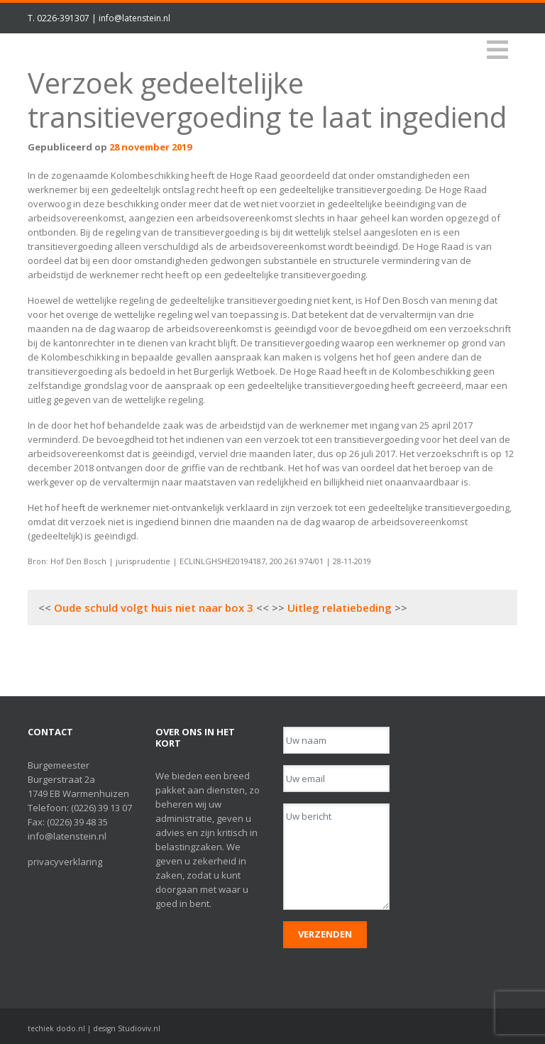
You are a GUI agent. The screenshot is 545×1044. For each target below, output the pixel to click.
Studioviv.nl (139, 1028)
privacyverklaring (65, 861)
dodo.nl (70, 1028)
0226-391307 (63, 18)
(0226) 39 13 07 (101, 807)
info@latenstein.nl (134, 18)
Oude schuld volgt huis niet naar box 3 (153, 607)
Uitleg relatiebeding (339, 607)
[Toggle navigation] (497, 50)
